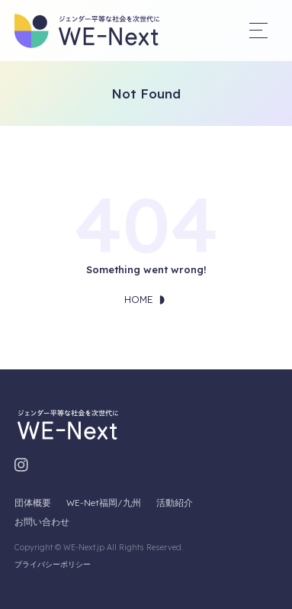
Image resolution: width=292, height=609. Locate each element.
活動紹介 (174, 502)
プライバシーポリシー (52, 564)
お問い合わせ (41, 521)
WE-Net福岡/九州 (103, 502)
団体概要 (32, 502)
